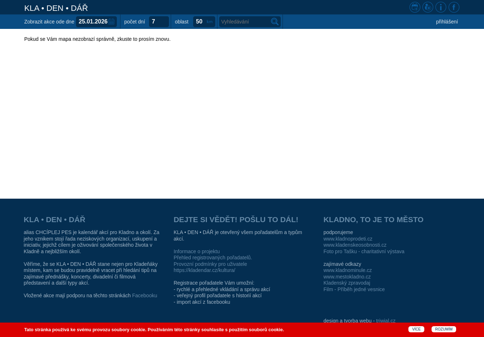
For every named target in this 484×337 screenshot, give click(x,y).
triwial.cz (386, 321)
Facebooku (144, 295)
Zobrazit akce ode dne (49, 22)
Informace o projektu (197, 251)
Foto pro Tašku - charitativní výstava (363, 251)
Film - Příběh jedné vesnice (354, 289)
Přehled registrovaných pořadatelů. (213, 257)
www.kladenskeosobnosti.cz (354, 245)
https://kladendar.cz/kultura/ (204, 270)
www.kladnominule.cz (347, 270)
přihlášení (447, 22)
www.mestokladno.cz (347, 277)
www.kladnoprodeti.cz (347, 239)
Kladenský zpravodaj (346, 283)
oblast (181, 22)
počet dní (134, 22)
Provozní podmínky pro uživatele (210, 264)
